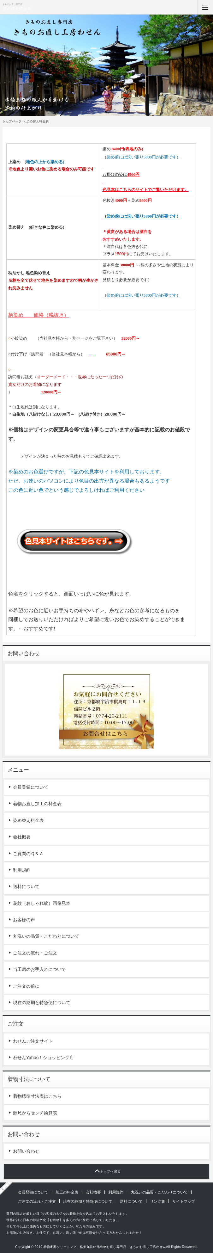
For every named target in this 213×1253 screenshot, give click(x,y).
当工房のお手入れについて (39, 969)
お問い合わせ (26, 1151)
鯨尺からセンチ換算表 (35, 1112)
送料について (26, 886)
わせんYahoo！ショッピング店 (43, 1057)
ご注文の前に (26, 986)
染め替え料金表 (17, 8)
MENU (205, 7)
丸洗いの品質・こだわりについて (46, 936)
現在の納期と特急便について (41, 1002)
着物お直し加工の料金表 (37, 803)
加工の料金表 (67, 1192)
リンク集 (157, 1201)
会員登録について (30, 787)
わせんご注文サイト (33, 1041)
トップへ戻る (110, 1171)
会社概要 (22, 836)
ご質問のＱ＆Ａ (28, 853)
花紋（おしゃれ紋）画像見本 (41, 903)
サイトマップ (183, 1201)
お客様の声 (24, 919)
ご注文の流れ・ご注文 (35, 952)
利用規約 (22, 870)
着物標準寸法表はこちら (37, 1096)
